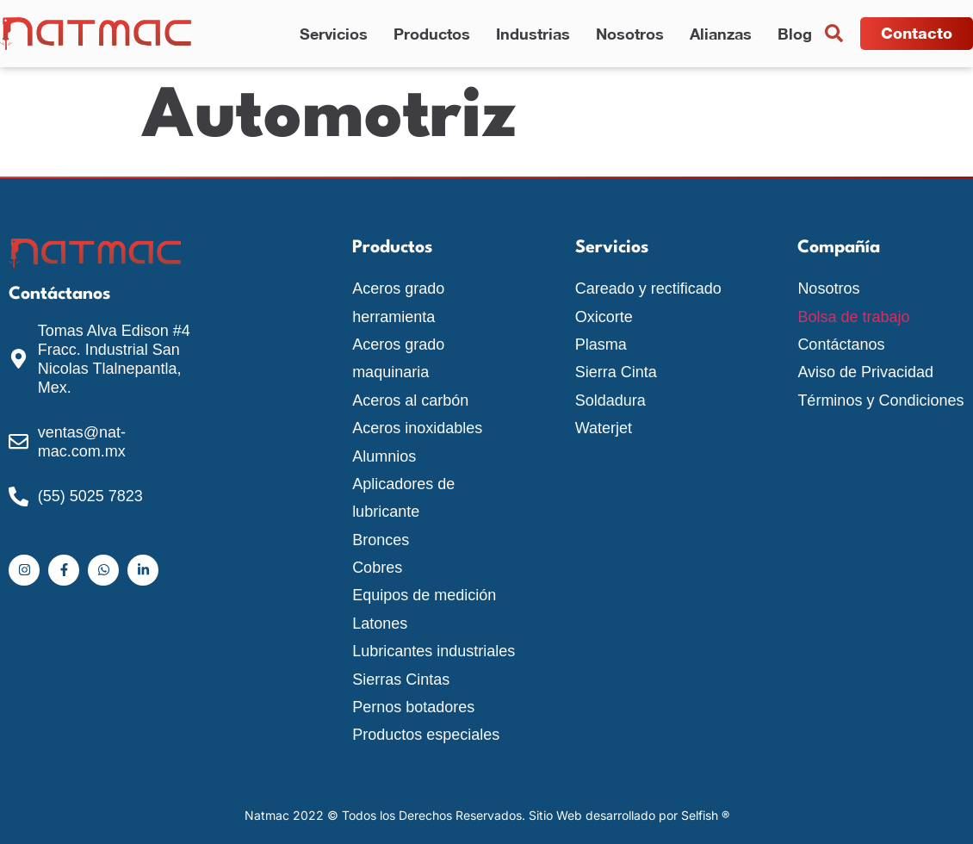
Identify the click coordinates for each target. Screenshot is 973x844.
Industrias (533, 33)
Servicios (334, 33)
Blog (795, 33)
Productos (432, 33)
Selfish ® (705, 815)
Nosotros (630, 33)
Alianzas (721, 33)
